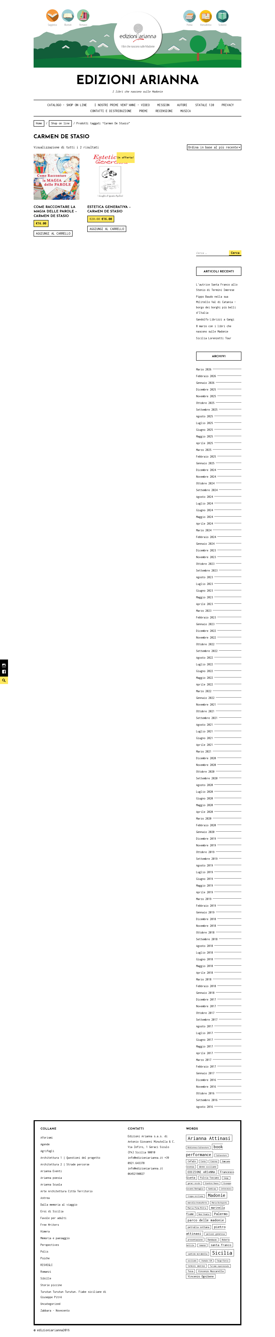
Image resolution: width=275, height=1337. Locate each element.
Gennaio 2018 (205, 992)
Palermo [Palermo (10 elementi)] (220, 1214)
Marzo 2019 (203, 899)
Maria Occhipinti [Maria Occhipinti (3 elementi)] (219, 1203)
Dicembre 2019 (206, 838)
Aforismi (46, 1137)
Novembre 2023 (206, 557)
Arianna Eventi (51, 1171)
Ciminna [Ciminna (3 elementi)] (213, 1161)
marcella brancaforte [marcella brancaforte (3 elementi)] (197, 1203)
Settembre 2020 (207, 778)
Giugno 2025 (204, 429)
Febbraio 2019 (206, 905)
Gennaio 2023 (205, 624)
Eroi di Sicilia (51, 1211)
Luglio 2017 (204, 1033)
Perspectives (49, 1244)
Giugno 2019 (204, 878)
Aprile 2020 (204, 811)
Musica (185, 111)
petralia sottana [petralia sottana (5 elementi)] (198, 1227)
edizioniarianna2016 (53, 1330)
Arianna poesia (51, 1177)
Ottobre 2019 (205, 852)
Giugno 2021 (204, 738)
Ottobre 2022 (205, 644)
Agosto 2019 (204, 865)
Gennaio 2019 (205, 912)
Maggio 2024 (204, 516)
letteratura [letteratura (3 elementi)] (226, 1189)
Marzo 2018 (203, 979)
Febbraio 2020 (206, 825)
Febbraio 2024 (206, 537)
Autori (182, 105)
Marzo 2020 (203, 818)
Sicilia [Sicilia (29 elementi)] (222, 1253)
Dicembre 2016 (206, 1080)
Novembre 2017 (206, 1006)
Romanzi (45, 1271)
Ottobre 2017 (205, 1012)
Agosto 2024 (204, 496)
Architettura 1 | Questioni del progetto (70, 1157)
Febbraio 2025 (206, 456)
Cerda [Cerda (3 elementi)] (203, 1161)
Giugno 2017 (204, 1039)
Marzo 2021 (203, 751)
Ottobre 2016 (205, 1093)
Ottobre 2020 (205, 771)
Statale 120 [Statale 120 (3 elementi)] (206, 1261)
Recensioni (164, 111)
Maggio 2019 (204, 885)
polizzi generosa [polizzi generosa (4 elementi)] (215, 1234)
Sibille (45, 1278)
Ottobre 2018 (205, 932)
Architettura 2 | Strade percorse (64, 1164)
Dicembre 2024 (206, 470)
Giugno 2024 (204, 510)
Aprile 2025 (204, 443)
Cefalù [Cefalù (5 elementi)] (192, 1161)
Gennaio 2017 (205, 1073)
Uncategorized (50, 1303)
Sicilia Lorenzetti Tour (213, 338)
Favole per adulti (53, 1218)
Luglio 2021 (204, 731)
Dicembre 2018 (206, 919)
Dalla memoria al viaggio (58, 1204)
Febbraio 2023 (206, 617)
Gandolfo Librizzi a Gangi (215, 319)
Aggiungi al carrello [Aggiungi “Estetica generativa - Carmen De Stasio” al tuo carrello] (107, 229)
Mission (163, 105)
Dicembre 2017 (206, 999)
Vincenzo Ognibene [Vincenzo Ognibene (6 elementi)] (201, 1276)
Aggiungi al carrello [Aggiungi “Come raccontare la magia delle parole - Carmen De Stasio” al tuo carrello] (53, 233)
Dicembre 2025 (206, 389)
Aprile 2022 (204, 684)
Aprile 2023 (204, 604)
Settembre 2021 (207, 718)
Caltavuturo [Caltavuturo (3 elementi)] (221, 1155)
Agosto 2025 (204, 416)
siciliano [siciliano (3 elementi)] (192, 1261)
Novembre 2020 (206, 764)
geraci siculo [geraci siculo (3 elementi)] (194, 1183)
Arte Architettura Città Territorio (66, 1191)
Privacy (228, 105)
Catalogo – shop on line (67, 105)
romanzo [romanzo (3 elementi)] (202, 1245)
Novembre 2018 (206, 925)
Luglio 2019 (204, 872)
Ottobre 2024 (205, 483)
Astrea (45, 1197)
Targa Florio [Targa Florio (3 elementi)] (222, 1261)
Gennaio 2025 (205, 463)
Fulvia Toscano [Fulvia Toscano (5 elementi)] (209, 1177)
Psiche (45, 1258)
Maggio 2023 (204, 597)
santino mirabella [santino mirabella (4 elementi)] (197, 1254)
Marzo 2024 (203, 530)
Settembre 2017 (207, 1019)
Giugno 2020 (204, 798)
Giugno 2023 (204, 590)
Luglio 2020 (204, 791)
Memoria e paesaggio (55, 1238)
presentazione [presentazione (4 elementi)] (195, 1239)
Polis (44, 1251)
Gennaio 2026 (205, 382)
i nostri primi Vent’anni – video (122, 105)
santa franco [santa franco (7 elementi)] (221, 1245)
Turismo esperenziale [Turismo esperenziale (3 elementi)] (219, 1266)
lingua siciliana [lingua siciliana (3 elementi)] (195, 1196)
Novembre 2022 (206, 637)
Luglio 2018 (204, 952)
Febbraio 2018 (206, 986)
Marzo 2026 (203, 369)
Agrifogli (47, 1151)
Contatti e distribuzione (111, 111)
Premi (143, 111)
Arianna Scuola (51, 1184)
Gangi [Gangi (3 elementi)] (226, 1178)
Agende (45, 1144)
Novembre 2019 (206, 845)
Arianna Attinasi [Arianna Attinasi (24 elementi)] (209, 1138)
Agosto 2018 (204, 945)
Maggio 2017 (204, 1046)
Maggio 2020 (204, 805)
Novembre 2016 (206, 1086)
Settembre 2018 (207, 939)
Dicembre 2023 (206, 550)
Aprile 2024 (204, 523)
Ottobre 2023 (205, 563)
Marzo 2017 (203, 1059)
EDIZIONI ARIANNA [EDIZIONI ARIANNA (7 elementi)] (201, 1172)
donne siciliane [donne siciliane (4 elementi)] (207, 1166)
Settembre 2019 (207, 858)
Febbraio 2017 (206, 1066)
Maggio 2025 (204, 436)
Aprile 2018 (204, 972)
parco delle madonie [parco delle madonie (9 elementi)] (206, 1220)
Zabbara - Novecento (55, 1310)
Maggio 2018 (204, 966)
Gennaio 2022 (205, 697)
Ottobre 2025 (205, 402)
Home (39, 123)
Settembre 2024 (207, 490)
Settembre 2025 (207, 409)
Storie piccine (51, 1285)
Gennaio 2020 (205, 831)
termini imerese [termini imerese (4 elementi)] (196, 1266)
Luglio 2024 (204, 503)
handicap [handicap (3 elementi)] (212, 1189)
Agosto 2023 (204, 577)
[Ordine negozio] (214, 147)
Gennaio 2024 (205, 543)
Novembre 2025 (206, 396)
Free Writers (49, 1224)
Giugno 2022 (204, 671)
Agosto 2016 (204, 1106)
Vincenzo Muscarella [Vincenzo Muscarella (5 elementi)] (210, 1271)
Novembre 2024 (206, 476)
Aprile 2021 (204, 744)
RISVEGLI (46, 1265)
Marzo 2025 (203, 449)
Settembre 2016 (207, 1100)
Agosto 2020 (204, 785)
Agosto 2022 (204, 657)
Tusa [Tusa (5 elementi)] (190, 1271)
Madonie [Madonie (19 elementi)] (216, 1195)
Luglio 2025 (204, 423)
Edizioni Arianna (137, 81)
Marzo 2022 (203, 691)
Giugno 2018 (204, 959)
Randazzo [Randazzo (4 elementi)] (212, 1239)
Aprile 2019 (204, 892)
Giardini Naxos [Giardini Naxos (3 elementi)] (211, 1183)
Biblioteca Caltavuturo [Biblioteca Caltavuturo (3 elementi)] (198, 1147)
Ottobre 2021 (205, 711)
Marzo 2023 (203, 610)
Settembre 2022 (207, 651)
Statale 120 (204, 105)
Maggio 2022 (204, 677)
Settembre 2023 (207, 570)
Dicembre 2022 (206, 630)
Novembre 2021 (206, 704)
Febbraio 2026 (206, 376)
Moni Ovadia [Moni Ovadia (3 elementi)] (204, 1214)
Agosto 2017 (204, 1026)
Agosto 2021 (204, 724)
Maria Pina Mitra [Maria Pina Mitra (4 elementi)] (197, 1208)
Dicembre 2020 (206, 758)
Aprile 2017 (204, 1053)
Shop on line (60, 123)
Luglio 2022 (204, 664)
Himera (45, 1231)
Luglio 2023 (204, 583)
